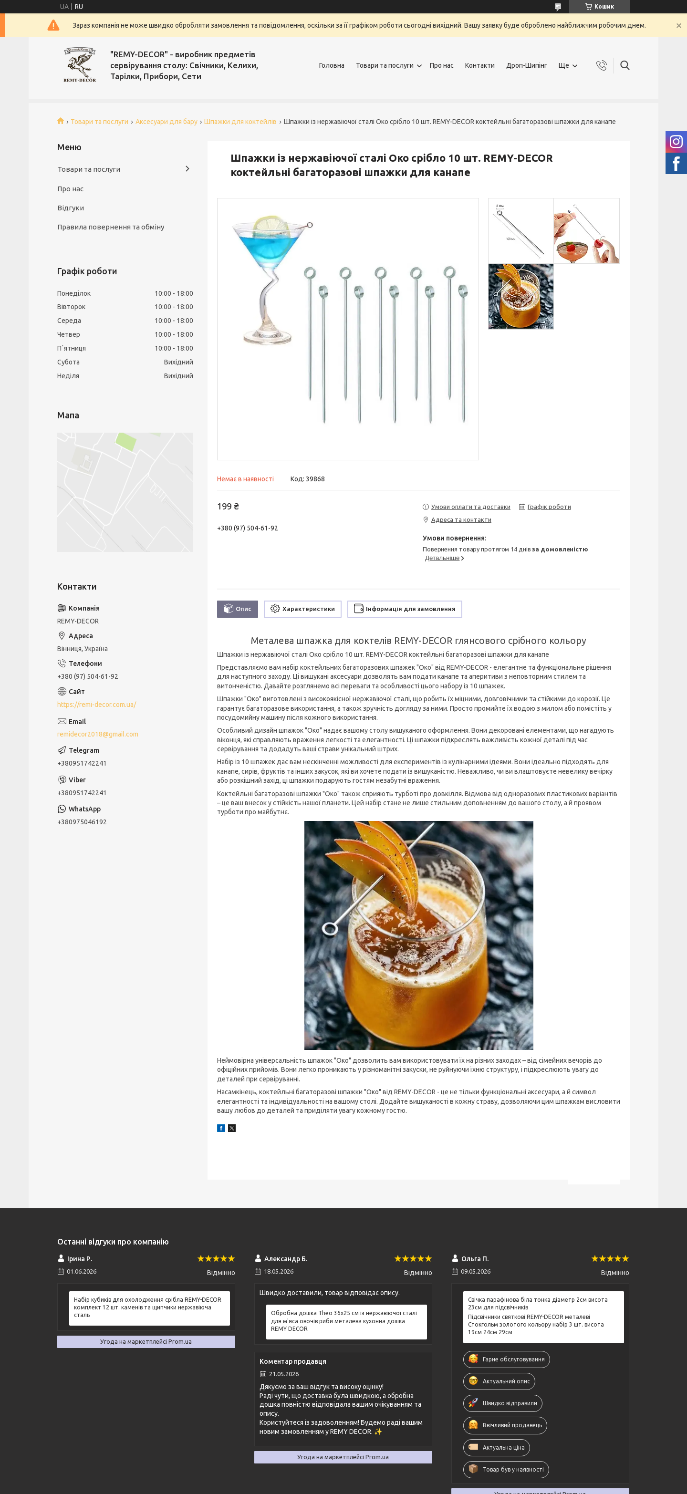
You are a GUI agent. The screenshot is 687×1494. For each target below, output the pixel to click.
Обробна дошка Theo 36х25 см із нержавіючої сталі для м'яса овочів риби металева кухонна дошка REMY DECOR (344, 1320)
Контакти (480, 65)
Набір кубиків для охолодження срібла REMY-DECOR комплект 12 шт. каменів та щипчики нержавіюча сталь (147, 1307)
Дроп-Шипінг (526, 65)
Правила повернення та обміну (110, 227)
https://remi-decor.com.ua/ (96, 704)
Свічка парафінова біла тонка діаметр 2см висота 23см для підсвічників (538, 1303)
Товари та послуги (385, 65)
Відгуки (70, 208)
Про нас (442, 65)
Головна (331, 65)
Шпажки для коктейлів (240, 121)
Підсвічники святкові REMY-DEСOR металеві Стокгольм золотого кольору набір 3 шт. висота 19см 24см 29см (536, 1324)
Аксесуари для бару (166, 121)
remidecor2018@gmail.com (97, 734)
